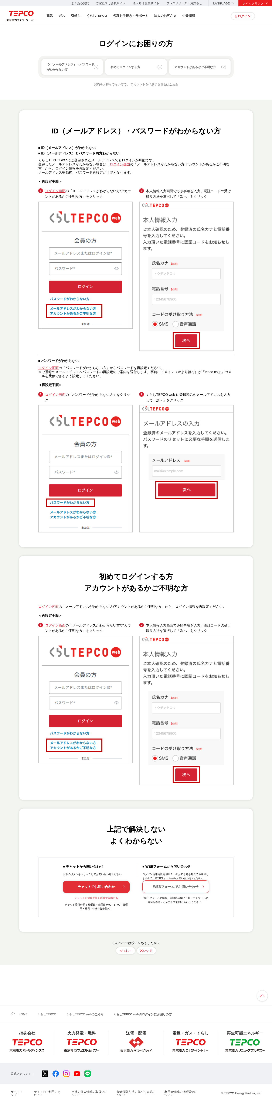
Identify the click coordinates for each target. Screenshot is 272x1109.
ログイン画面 (120, 164)
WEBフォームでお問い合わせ (175, 887)
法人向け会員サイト (146, 3)
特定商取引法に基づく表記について (136, 1093)
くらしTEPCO (96, 15)
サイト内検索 (264, 16)
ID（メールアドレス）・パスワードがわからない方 (70, 67)
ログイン (244, 16)
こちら (173, 84)
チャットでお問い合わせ (96, 887)
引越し (76, 15)
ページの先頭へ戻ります (262, 995)
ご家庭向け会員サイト (111, 3)
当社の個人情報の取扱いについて (89, 1093)
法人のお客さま (165, 15)
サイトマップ (17, 1093)
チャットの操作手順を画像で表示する (96, 897)
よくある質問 (80, 3)
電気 (49, 15)
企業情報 (188, 15)
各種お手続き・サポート (130, 15)
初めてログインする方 (125, 67)
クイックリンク (253, 3)
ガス (62, 15)
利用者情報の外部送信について (180, 1093)
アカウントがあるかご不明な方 (195, 67)
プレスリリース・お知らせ (184, 3)
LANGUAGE (221, 3)
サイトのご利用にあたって (47, 1093)
